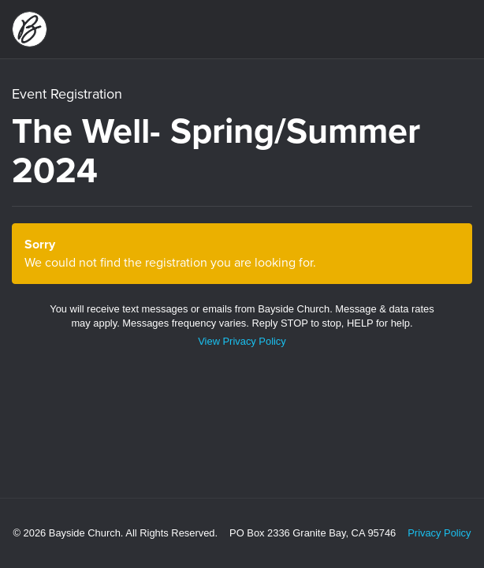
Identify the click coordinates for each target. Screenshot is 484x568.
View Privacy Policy (242, 341)
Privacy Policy (439, 533)
